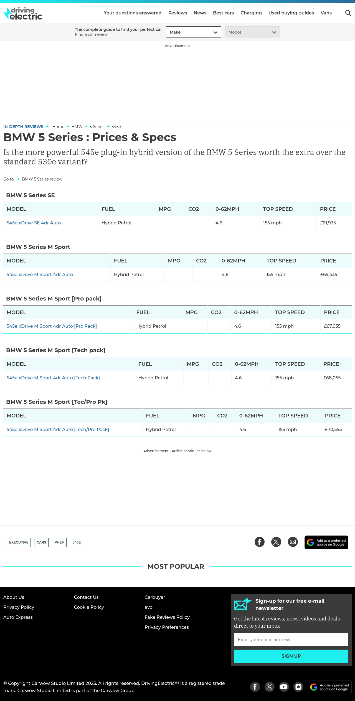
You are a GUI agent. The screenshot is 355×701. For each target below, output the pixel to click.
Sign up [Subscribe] (291, 656)
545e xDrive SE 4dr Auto (34, 223)
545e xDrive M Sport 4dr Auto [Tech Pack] (53, 377)
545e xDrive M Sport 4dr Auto (40, 274)
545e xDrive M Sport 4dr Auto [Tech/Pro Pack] (58, 429)
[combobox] (168, 32)
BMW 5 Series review (42, 179)
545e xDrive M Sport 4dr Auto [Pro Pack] (52, 326)
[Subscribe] (291, 639)
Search (348, 13)
